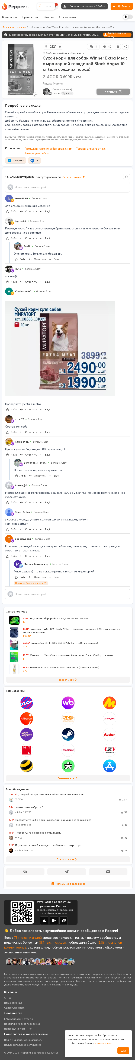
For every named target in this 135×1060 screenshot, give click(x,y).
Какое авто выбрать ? (26, 807)
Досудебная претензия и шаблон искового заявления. (47, 794)
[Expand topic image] (35, 94)
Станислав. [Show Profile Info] (22, 441)
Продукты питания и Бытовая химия (48, 148)
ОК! (123, 1050)
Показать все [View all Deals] (67, 680)
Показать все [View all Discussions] (67, 859)
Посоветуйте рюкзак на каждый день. (35, 832)
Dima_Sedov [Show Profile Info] (22, 512)
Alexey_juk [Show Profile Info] (21, 485)
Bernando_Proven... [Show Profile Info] (35, 462)
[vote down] (46, 46)
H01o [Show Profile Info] (18, 268)
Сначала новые (73, 177)
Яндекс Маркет (53, 83)
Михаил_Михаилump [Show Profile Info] (36, 564)
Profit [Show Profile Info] (27, 246)
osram (56, 93)
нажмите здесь (104, 1043)
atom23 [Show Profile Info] (19, 419)
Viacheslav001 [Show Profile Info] (23, 291)
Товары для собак (36, 153)
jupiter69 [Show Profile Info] (20, 221)
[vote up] (60, 46)
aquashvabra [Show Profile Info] (23, 538)
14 (93, 46)
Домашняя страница (13, 27)
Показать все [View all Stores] (68, 778)
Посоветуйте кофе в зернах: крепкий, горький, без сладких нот (50, 819)
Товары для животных (90, 148)
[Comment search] (126, 177)
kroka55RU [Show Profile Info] (21, 198)
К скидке (113, 91)
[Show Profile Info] (9, 198)
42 (107, 46)
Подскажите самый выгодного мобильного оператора (45, 845)
